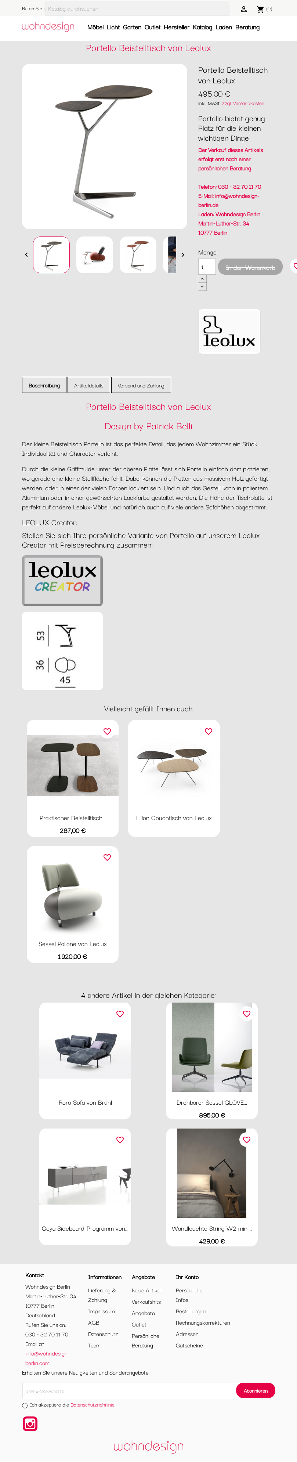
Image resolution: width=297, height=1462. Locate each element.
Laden (223, 27)
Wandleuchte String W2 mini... (212, 1228)
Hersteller (176, 27)
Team (94, 1344)
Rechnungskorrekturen (203, 1322)
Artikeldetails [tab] (89, 385)
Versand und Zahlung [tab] (141, 385)
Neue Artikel (147, 1289)
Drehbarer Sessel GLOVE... (212, 1102)
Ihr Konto (187, 1276)
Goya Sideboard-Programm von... (85, 1228)
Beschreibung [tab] (44, 385)
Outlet (152, 27)
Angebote (143, 1312)
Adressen (187, 1333)
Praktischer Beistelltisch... (73, 817)
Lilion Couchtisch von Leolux (174, 817)
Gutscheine (189, 1344)
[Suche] (138, 8)
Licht (113, 27)
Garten (132, 27)
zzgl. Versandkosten (243, 103)
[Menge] (207, 267)
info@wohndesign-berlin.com (47, 1358)
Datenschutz (103, 1333)
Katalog (202, 27)
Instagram (30, 1423)
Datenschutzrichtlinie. (93, 1404)
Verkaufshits (146, 1301)
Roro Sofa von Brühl (85, 1102)
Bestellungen (191, 1310)
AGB (93, 1322)
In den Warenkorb (250, 267)
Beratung (247, 27)
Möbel (95, 27)
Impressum (101, 1310)
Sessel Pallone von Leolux (73, 943)
